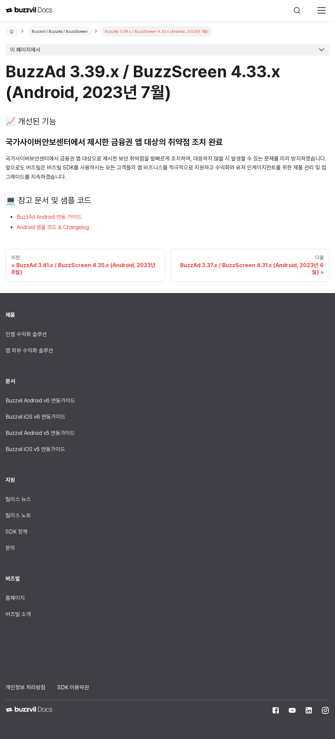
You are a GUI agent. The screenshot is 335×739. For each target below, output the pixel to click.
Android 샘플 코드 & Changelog (53, 227)
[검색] (300, 10)
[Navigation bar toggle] (321, 10)
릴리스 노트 (18, 515)
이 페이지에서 (25, 50)
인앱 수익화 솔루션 (26, 334)
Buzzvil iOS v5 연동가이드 (35, 449)
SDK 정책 (17, 531)
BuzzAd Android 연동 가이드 (49, 217)
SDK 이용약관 (73, 687)
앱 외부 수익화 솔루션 (29, 350)
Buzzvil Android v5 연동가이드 (40, 433)
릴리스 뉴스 (18, 499)
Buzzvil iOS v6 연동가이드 (36, 417)
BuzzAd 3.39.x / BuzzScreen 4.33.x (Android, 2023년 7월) (156, 31)
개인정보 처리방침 (26, 687)
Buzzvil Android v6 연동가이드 (40, 400)
